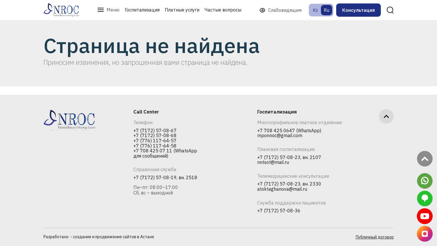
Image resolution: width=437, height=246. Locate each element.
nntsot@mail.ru (273, 162)
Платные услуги (182, 10)
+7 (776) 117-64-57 (155, 140)
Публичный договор (375, 237)
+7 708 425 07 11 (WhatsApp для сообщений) (165, 153)
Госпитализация (142, 10)
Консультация (358, 10)
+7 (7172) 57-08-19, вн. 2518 (165, 177)
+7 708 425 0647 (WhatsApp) (289, 130)
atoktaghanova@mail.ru (282, 189)
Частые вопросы (223, 10)
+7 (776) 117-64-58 (155, 146)
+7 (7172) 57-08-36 (278, 210)
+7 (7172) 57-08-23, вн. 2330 (289, 184)
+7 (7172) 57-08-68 (155, 135)
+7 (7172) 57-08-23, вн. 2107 (289, 157)
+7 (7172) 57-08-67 (155, 130)
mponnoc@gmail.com (279, 135)
